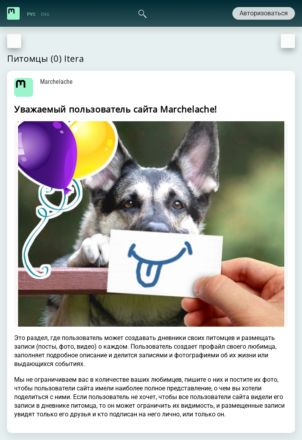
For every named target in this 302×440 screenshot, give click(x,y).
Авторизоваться (263, 13)
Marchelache (56, 81)
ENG (45, 14)
